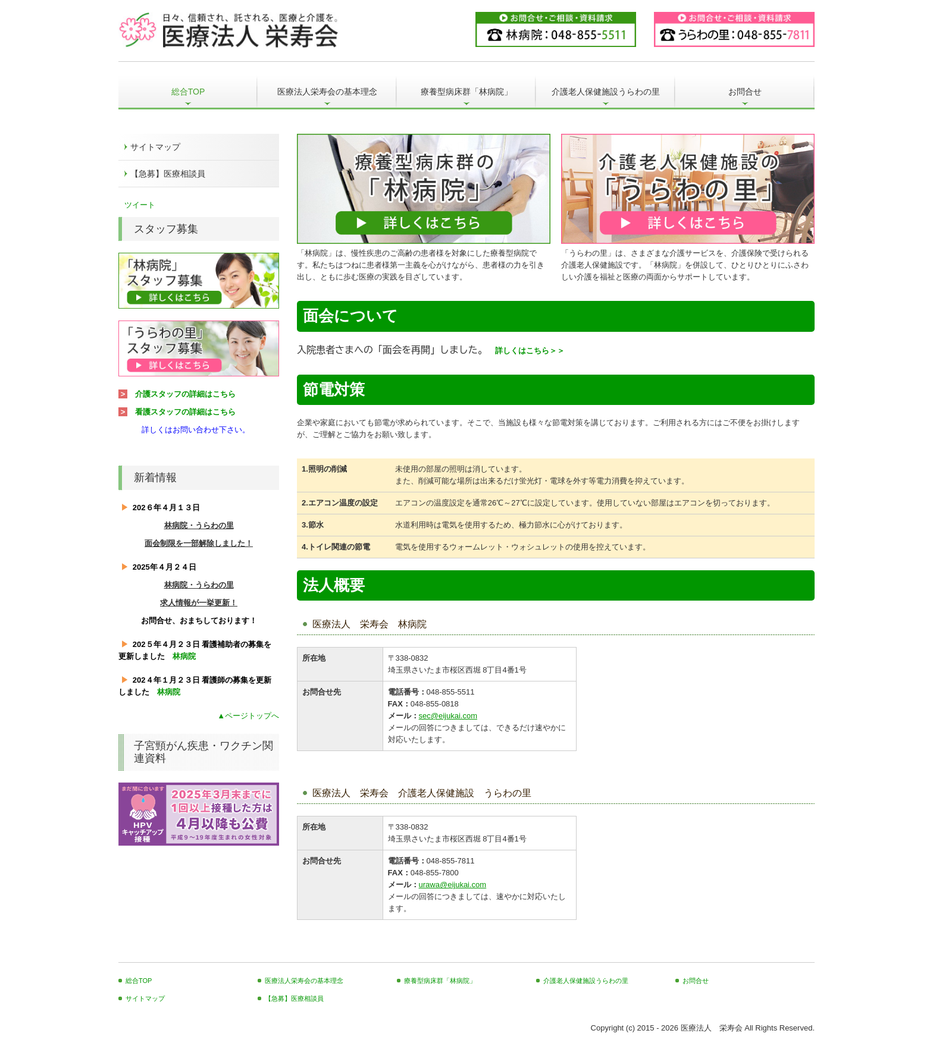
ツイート (139, 204)
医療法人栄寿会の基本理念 (327, 91)
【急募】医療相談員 (167, 173)
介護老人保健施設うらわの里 (606, 91)
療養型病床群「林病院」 (466, 91)
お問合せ (745, 91)
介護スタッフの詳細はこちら (185, 393)
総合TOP (188, 91)
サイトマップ (155, 147)
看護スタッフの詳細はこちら (185, 411)
